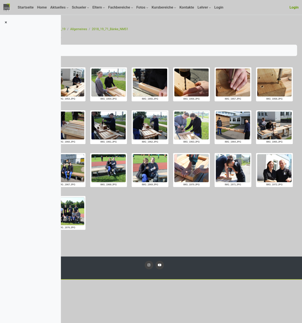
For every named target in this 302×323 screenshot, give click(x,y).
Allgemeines (132, 29)
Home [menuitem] (42, 7)
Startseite (76, 29)
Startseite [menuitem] (26, 7)
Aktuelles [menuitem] (58, 7)
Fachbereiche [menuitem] (119, 7)
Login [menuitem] (218, 7)
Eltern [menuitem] (97, 7)
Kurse (92, 29)
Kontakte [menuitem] (186, 7)
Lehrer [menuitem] (202, 7)
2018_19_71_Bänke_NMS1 (165, 29)
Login (294, 7)
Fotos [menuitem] (141, 7)
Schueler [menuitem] (79, 7)
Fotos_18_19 (110, 29)
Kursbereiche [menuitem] (162, 7)
